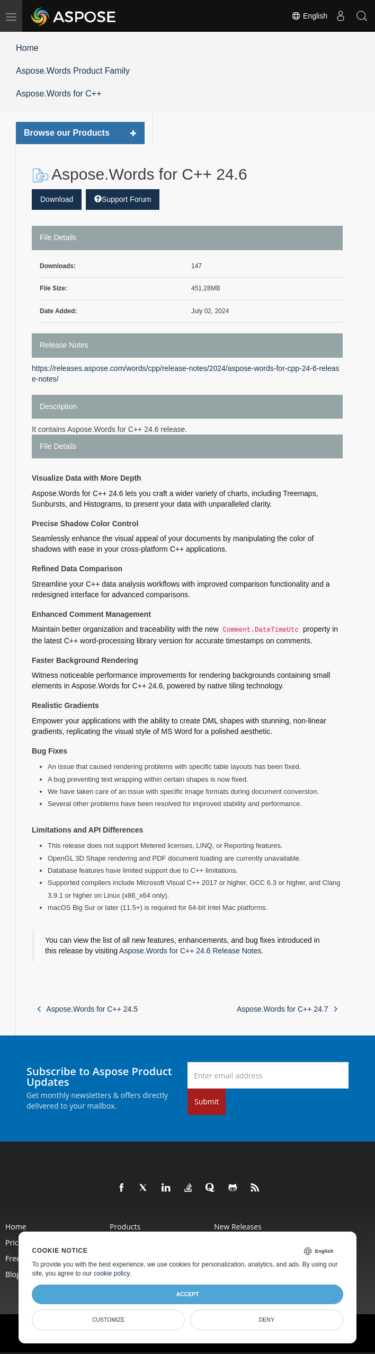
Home (27, 47)
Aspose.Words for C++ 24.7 (287, 1009)
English (309, 16)
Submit (206, 1101)
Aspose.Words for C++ (59, 93)
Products (125, 1227)
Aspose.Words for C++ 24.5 (87, 1009)
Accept (187, 1294)
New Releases (238, 1227)
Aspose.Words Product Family (73, 70)
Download (56, 199)
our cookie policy (106, 1273)
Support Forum (122, 199)
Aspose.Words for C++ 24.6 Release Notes (190, 950)
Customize (108, 1319)
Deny (266, 1319)
